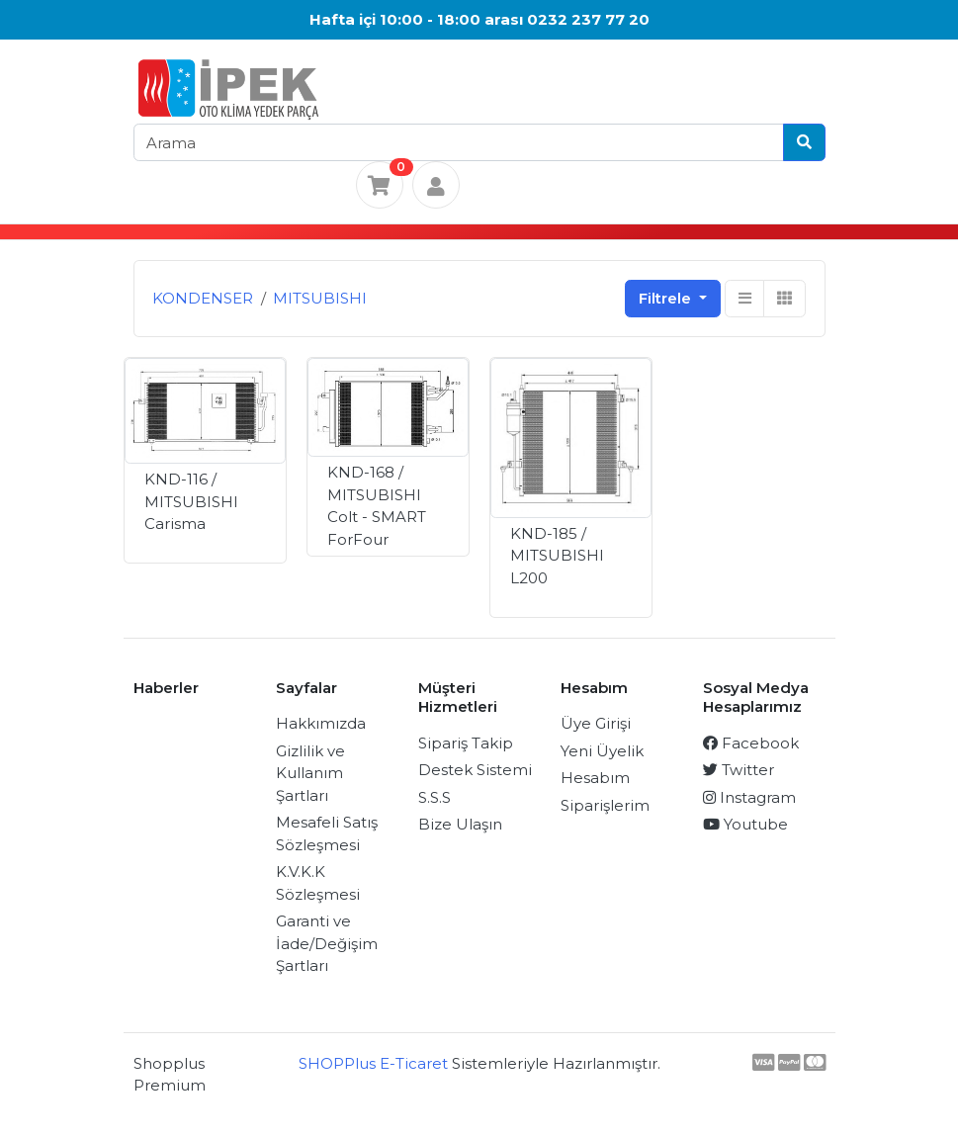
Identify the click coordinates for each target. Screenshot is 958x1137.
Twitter (738, 769)
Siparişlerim (605, 805)
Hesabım (595, 777)
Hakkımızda (321, 723)
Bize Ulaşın (460, 824)
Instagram (749, 797)
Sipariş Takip (465, 743)
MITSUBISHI (320, 298)
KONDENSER (202, 298)
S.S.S (434, 797)
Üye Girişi (596, 723)
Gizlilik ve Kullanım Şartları (310, 773)
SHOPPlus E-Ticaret (373, 1063)
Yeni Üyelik (602, 751)
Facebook (751, 743)
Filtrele (667, 298)
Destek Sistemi (475, 769)
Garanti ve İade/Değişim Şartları (327, 943)
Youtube (745, 824)
